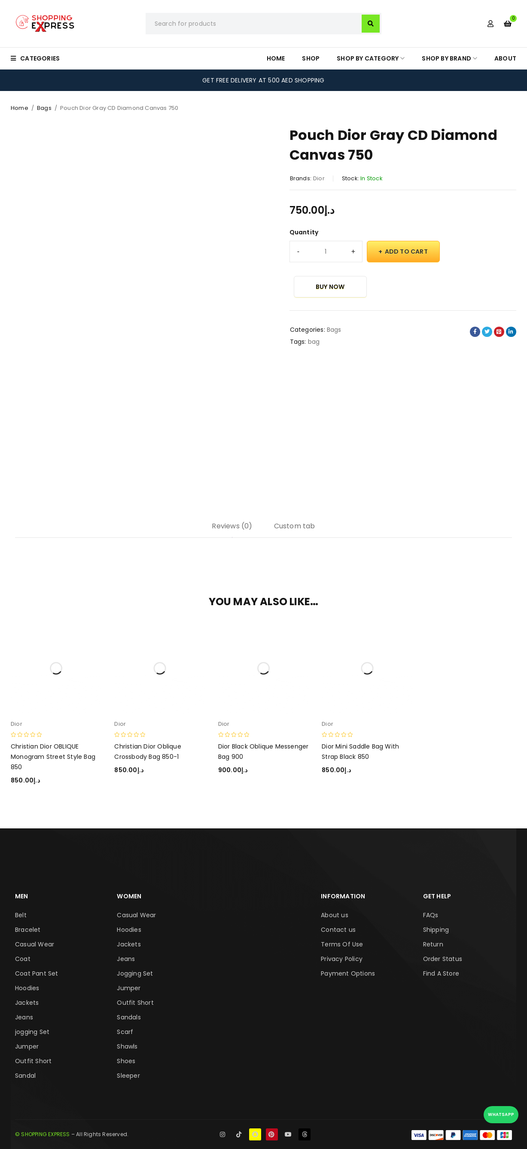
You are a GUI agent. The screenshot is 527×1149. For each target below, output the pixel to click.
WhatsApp (501, 1114)
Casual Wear (34, 944)
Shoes (126, 1061)
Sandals (128, 1017)
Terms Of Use (342, 944)
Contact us (338, 929)
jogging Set (32, 1032)
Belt (21, 915)
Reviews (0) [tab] (232, 526)
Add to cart (406, 251)
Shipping (436, 929)
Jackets (27, 1002)
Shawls (127, 1046)
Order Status (442, 959)
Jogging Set (135, 973)
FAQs (431, 915)
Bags (44, 108)
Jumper (27, 1046)
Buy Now (330, 286)
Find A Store (441, 973)
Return (433, 944)
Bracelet (28, 929)
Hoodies (27, 988)
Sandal (25, 1075)
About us (334, 915)
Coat (22, 959)
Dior (319, 178)
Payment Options (348, 973)
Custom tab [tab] (294, 526)
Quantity (304, 232)
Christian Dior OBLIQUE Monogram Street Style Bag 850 (53, 756)
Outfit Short (33, 1061)
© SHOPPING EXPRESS (42, 1134)
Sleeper (128, 1075)
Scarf (125, 1032)
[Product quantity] (326, 251)
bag (314, 341)
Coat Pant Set (36, 973)
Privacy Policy (342, 959)
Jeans (24, 1017)
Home (19, 108)
